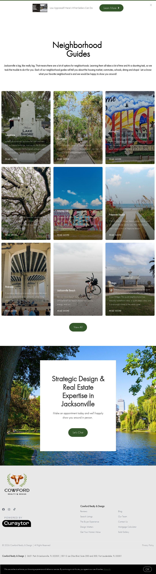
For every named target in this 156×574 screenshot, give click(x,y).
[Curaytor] (16, 526)
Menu (116, 21)
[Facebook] (3, 509)
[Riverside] (26, 262)
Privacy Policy (148, 545)
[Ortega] (130, 260)
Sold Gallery (123, 531)
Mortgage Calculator (127, 526)
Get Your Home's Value (90, 531)
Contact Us (123, 521)
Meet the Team (83, 21)
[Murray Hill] (78, 186)
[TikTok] (14, 509)
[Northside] (78, 112)
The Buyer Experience (89, 521)
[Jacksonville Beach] (78, 264)
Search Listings (86, 516)
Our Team (122, 516)
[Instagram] (9, 509)
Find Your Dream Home (58, 21)
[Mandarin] (26, 186)
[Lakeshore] (26, 110)
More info (107, 569)
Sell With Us (33, 21)
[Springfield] (130, 108)
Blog (120, 511)
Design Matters (86, 526)
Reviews (83, 511)
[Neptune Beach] (130, 188)
